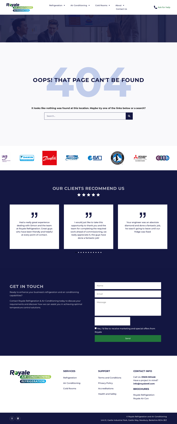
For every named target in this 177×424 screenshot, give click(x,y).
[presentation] (112, 321)
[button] (78, 252)
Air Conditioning (80, 5)
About (119, 5)
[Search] (129, 116)
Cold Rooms (102, 5)
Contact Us (121, 9)
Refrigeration (57, 5)
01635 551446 (148, 377)
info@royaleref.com (144, 383)
